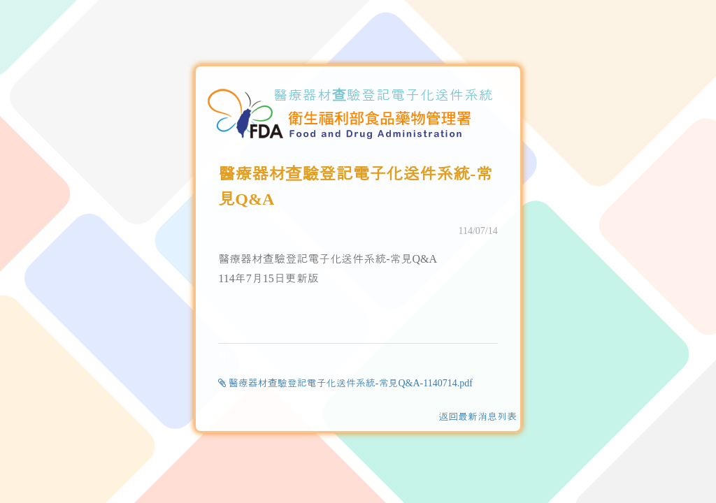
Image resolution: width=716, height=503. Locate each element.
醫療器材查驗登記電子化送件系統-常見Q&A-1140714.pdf (345, 383)
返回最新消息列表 (477, 416)
